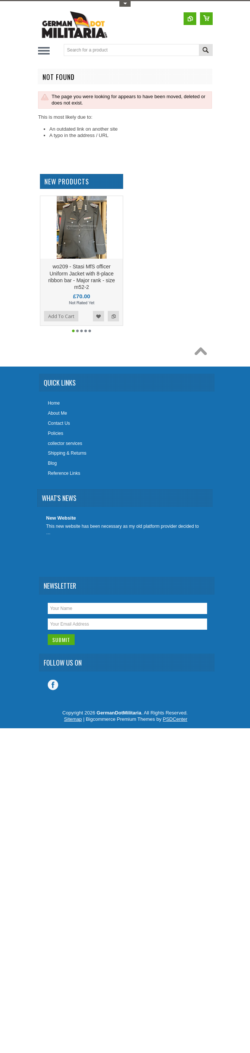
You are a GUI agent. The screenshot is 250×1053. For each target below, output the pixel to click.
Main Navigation (43, 50)
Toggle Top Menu (125, 4)
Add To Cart (61, 316)
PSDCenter (175, 719)
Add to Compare (113, 316)
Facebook (53, 685)
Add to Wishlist (98, 316)
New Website (61, 518)
